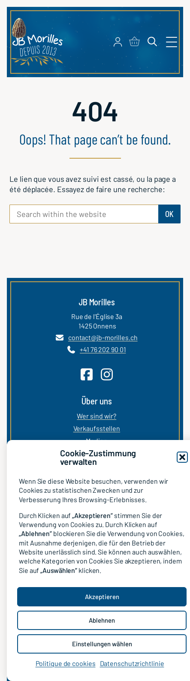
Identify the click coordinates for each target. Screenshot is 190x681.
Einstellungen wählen (102, 644)
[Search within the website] (83, 214)
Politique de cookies (66, 663)
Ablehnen (102, 620)
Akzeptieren (102, 596)
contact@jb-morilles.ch (103, 337)
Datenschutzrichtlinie (132, 663)
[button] (182, 457)
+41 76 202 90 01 (103, 349)
